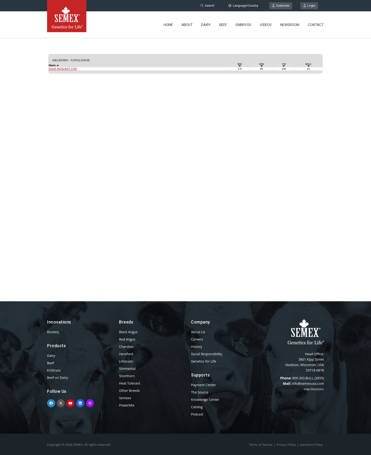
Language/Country (243, 5)
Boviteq (53, 332)
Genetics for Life (203, 361)
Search (207, 5)
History (196, 346)
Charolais (126, 346)
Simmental (127, 368)
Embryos (243, 25)
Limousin (126, 361)
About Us (198, 332)
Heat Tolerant (129, 383)
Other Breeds (129, 390)
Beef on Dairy (57, 377)
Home (168, 25)
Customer (280, 5)
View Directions (314, 389)
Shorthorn (127, 376)
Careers (197, 339)
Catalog (197, 407)
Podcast (197, 414)
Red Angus (127, 339)
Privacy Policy (286, 444)
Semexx (125, 398)
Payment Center (203, 385)
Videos (266, 25)
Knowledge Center (205, 399)
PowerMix (126, 405)
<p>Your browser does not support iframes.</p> (185, 160)
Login (309, 5)
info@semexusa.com (308, 383)
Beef (223, 25)
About (187, 25)
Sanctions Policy (311, 444)
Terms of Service (261, 444)
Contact (316, 25)
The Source (199, 392)
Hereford (126, 354)
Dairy (206, 25)
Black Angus (128, 332)
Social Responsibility (206, 354)
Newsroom (289, 25)
